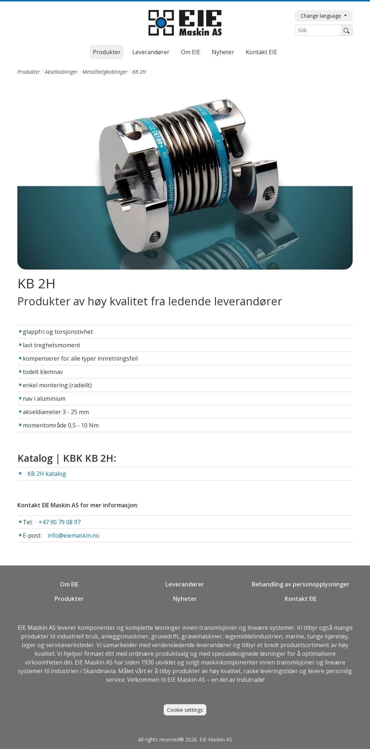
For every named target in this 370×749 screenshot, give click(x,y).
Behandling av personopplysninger (300, 584)
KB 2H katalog (46, 474)
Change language (322, 15)
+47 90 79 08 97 (60, 522)
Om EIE (190, 52)
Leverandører (150, 52)
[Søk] (347, 30)
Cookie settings (185, 709)
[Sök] (318, 30)
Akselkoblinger (61, 71)
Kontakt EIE (261, 52)
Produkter (107, 52)
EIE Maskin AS (37, 628)
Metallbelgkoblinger (105, 71)
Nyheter (223, 52)
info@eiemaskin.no (73, 535)
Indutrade (250, 680)
